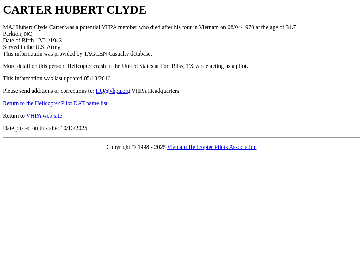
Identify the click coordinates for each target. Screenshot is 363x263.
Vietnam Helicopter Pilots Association (212, 147)
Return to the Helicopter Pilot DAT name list (55, 103)
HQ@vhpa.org (113, 91)
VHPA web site (44, 116)
